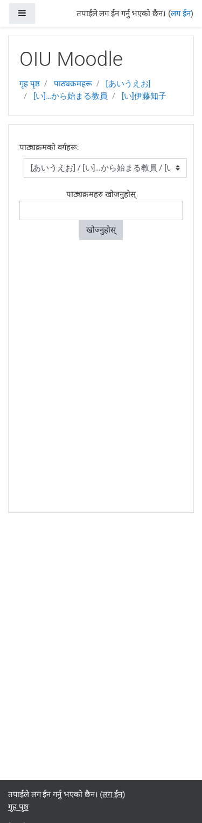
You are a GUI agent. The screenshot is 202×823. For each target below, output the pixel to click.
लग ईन (181, 13)
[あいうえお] (128, 84)
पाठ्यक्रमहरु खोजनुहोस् (101, 194)
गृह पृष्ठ (29, 84)
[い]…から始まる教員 (70, 96)
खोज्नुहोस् (101, 230)
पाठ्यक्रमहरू (73, 84)
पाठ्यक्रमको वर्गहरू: (49, 147)
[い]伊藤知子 (144, 96)
